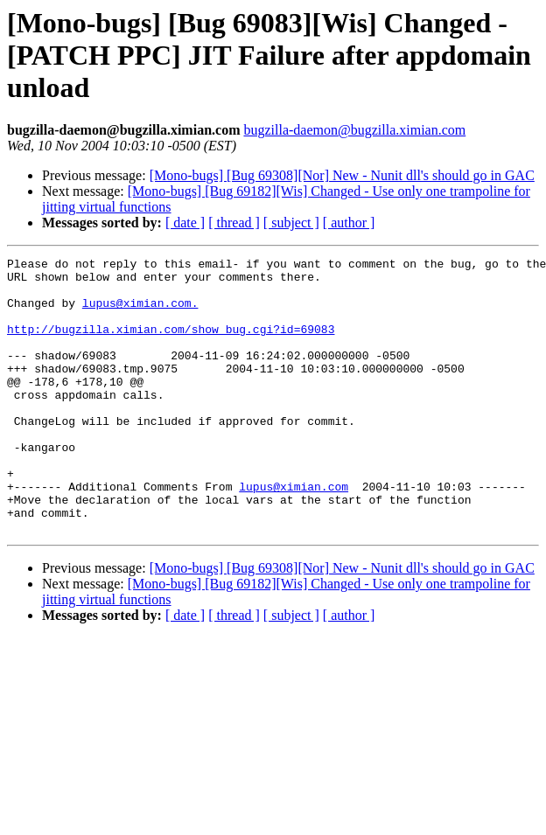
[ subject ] (291, 222)
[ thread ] (234, 222)
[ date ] (185, 222)
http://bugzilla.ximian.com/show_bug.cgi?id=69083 (170, 344)
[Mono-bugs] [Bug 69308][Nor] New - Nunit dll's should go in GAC (342, 175)
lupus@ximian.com (293, 533)
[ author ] (349, 222)
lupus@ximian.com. (140, 313)
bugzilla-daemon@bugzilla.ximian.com (354, 129)
